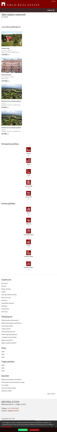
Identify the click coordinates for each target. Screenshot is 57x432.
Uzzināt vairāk (7, 427)
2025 (2, 354)
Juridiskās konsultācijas (9, 337)
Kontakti (5, 376)
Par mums (4, 283)
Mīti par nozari (6, 297)
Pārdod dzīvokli (28, 70)
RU (55, 1)
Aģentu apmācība (7, 340)
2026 (2, 352)
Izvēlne (49, 10)
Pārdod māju (28, 43)
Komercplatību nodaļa (8, 388)
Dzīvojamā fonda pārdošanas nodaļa (13, 382)
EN (53, 1)
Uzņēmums (6, 279)
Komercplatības (8, 203)
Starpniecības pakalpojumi (10, 320)
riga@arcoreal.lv (13, 411)
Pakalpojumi (6, 316)
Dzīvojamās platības (10, 144)
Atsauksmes (5, 309)
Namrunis (4, 312)
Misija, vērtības (6, 289)
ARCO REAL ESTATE (20, 4)
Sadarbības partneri (7, 303)
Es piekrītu (22, 430)
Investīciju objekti (7, 326)
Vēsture (3, 286)
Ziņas (3, 348)
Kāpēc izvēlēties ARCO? (8, 343)
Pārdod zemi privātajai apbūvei (28, 96)
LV (51, 1)
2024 (2, 357)
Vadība (3, 292)
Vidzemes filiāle (6, 391)
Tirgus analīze (6, 329)
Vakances (4, 300)
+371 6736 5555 (13, 408)
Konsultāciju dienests (8, 332)
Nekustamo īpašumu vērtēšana (11, 323)
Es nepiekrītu (34, 430)
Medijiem (4, 306)
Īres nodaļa (4, 385)
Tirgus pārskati (7, 361)
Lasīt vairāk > (51, 394)
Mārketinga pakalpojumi (9, 334)
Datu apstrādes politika (9, 294)
